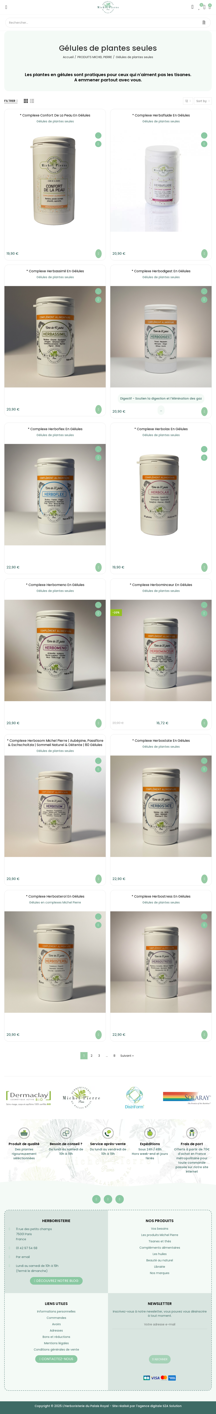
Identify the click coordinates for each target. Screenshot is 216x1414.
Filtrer (9, 101)
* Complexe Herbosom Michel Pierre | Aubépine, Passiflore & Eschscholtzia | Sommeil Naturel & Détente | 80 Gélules (55, 742)
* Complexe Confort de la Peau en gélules (55, 115)
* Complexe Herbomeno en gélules (55, 584)
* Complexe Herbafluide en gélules (161, 115)
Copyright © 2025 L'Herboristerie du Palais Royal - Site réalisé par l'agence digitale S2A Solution (108, 1406)
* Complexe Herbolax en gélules (161, 429)
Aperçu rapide (98, 144)
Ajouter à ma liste (98, 135)
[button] (56, 1281)
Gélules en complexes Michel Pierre (55, 902)
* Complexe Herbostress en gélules (161, 896)
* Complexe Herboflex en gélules (55, 429)
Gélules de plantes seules (55, 121)
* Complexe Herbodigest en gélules (161, 271)
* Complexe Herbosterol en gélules (55, 896)
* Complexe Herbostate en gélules (161, 740)
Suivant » (127, 1056)
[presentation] (144, 1344)
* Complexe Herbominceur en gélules (161, 584)
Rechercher (204, 22)
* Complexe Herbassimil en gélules (55, 271)
